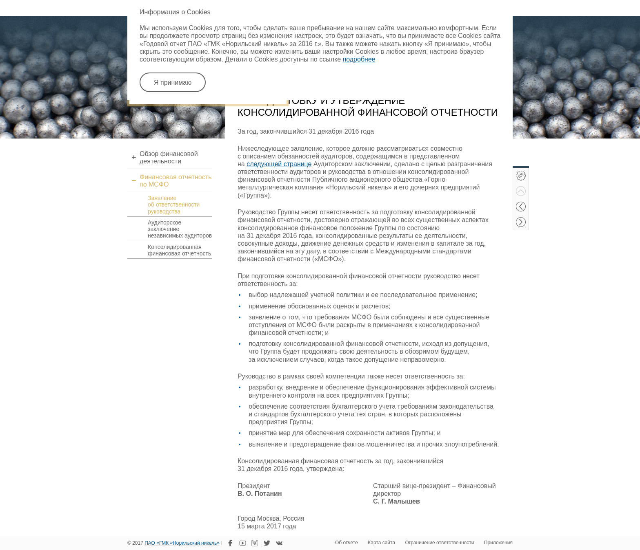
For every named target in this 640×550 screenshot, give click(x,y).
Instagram (255, 543)
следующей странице (279, 164)
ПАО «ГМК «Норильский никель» (182, 543)
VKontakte (279, 543)
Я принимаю (172, 82)
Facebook (230, 543)
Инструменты (521, 175)
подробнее (359, 59)
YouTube (242, 543)
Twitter (267, 543)
